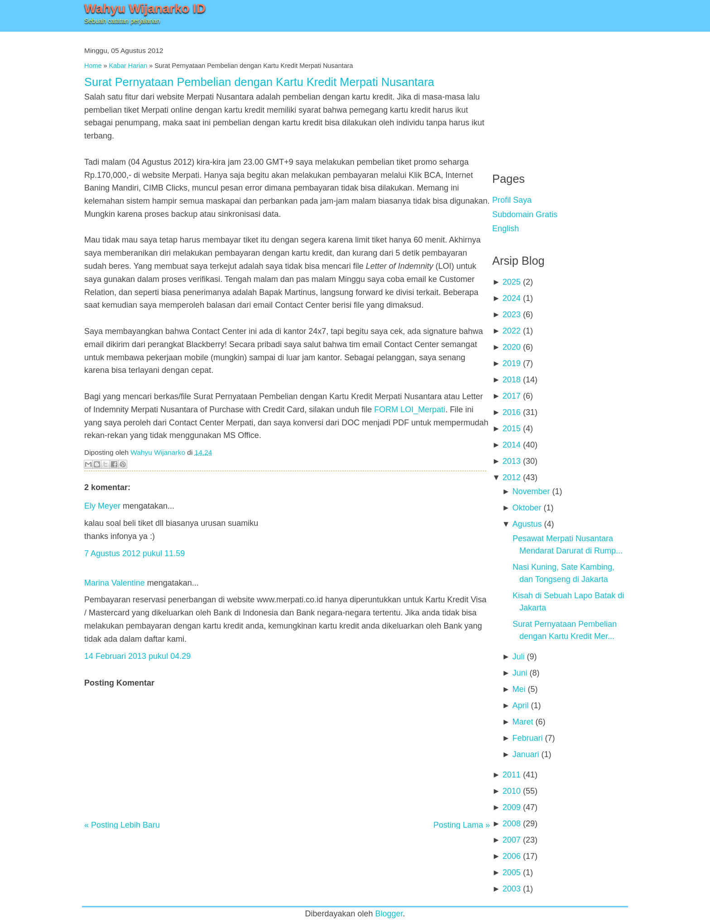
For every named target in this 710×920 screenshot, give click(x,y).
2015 (512, 428)
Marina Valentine (114, 582)
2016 (512, 412)
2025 (512, 281)
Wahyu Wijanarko (157, 452)
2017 (512, 395)
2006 (512, 856)
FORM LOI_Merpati (409, 409)
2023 (512, 314)
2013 (512, 461)
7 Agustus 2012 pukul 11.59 (134, 553)
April (520, 705)
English (505, 228)
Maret (522, 721)
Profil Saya (512, 200)
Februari (527, 738)
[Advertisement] (560, 95)
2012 (512, 477)
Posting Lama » (461, 824)
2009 (512, 807)
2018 (512, 379)
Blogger (389, 913)
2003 (512, 888)
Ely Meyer (102, 505)
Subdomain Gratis (524, 214)
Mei (518, 689)
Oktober (526, 507)
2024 (512, 298)
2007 (512, 839)
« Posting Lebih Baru (122, 824)
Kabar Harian (128, 65)
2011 (512, 774)
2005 (512, 872)
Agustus (527, 524)
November (531, 491)
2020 (512, 347)
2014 (512, 444)
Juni (519, 672)
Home (92, 65)
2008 (512, 823)
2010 (512, 791)
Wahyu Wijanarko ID (145, 8)
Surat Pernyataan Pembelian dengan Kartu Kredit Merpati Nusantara (259, 82)
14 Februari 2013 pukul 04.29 (137, 656)
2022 (512, 330)
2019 (512, 363)
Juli (518, 656)
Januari (525, 754)
